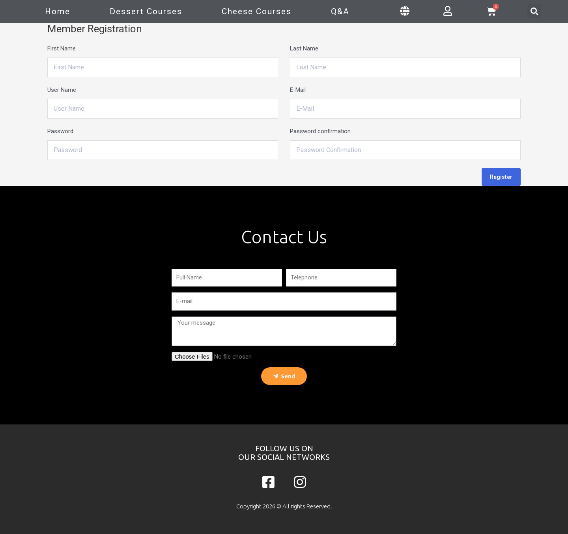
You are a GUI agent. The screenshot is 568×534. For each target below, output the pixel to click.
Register (501, 177)
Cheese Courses (256, 11)
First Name (61, 48)
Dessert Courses (146, 11)
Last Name (304, 48)
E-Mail (298, 89)
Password (60, 131)
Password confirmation (320, 131)
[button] (534, 11)
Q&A (340, 11)
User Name (61, 89)
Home (57, 11)
